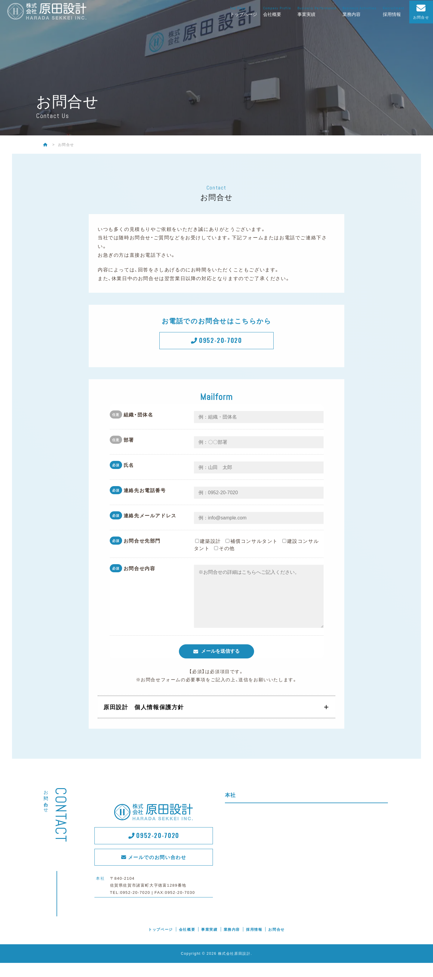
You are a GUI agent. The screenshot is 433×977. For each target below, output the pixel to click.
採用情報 (394, 11)
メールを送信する (220, 665)
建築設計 (208, 543)
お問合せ (276, 943)
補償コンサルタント (252, 543)
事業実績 (317, 11)
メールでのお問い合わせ (157, 872)
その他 (224, 550)
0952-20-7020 (221, 341)
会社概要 (278, 11)
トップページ (244, 11)
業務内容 (360, 11)
